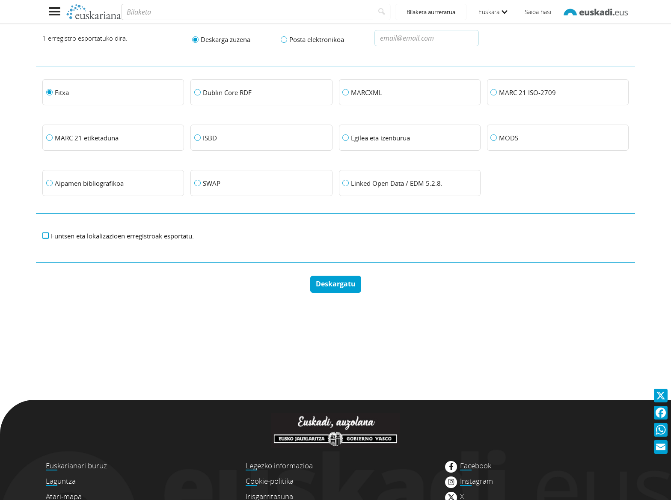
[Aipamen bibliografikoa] (113, 183)
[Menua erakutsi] (54, 12)
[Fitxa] (113, 92)
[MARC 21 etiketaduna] (113, 138)
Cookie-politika (270, 481)
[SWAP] (261, 183)
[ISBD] (261, 138)
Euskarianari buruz (76, 465)
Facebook (475, 466)
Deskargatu (336, 284)
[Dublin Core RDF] (261, 92)
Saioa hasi (538, 12)
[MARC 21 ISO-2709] (557, 92)
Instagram (476, 481)
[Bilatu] (382, 12)
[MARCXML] (409, 92)
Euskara (493, 12)
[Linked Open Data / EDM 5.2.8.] (409, 183)
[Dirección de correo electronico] (426, 38)
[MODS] (557, 138)
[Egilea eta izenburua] (409, 138)
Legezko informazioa (279, 465)
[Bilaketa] (247, 12)
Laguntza (61, 481)
